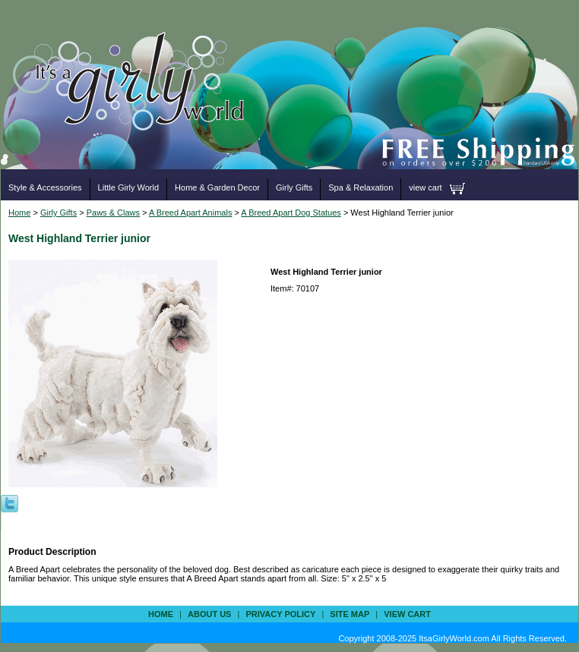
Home (19, 212)
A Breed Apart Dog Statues (290, 212)
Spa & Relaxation (360, 187)
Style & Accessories (45, 187)
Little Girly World (128, 187)
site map (349, 614)
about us (209, 614)
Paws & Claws (113, 212)
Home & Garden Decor (217, 187)
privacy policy (280, 614)
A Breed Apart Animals (190, 212)
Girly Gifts (294, 187)
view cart (425, 187)
